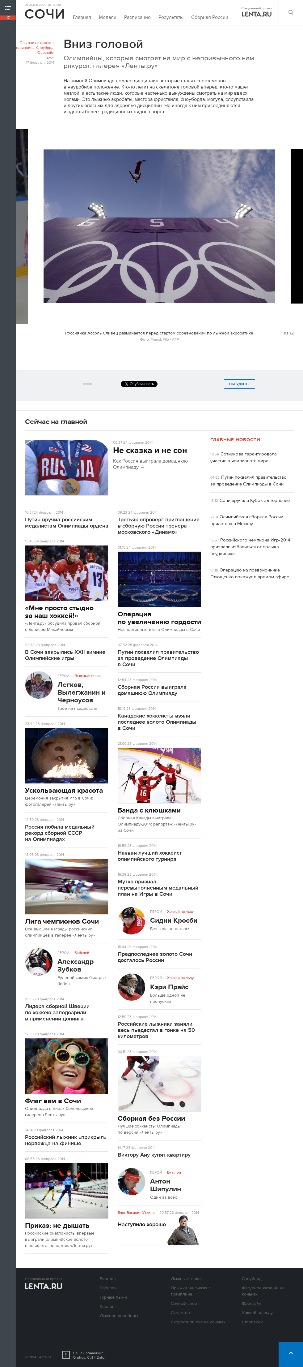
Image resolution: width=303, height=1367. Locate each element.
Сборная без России (151, 1118)
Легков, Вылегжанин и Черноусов (81, 692)
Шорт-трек (252, 1322)
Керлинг (108, 1306)
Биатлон (174, 1172)
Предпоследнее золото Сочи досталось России (155, 957)
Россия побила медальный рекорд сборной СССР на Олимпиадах (60, 833)
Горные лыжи (113, 1297)
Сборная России (209, 17)
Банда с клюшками (149, 810)
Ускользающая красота (64, 790)
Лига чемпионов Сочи (62, 921)
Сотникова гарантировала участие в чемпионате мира (243, 457)
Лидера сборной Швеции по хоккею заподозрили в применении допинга (57, 1012)
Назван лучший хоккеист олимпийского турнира (150, 856)
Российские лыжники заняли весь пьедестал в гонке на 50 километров (156, 1030)
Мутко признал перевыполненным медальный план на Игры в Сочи (158, 888)
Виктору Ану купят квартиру (154, 1154)
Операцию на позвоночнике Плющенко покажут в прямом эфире (249, 573)
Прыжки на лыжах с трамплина (35, 45)
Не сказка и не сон (150, 450)
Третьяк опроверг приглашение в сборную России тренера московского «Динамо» (159, 526)
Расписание (137, 17)
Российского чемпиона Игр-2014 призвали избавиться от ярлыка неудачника (250, 547)
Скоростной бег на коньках (198, 1322)
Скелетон (180, 1313)
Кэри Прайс (169, 986)
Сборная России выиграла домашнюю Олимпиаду (152, 690)
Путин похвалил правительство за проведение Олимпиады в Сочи (158, 658)
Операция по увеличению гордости (159, 618)
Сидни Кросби (173, 920)
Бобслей (81, 952)
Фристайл (45, 52)
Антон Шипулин (165, 1185)
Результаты (170, 17)
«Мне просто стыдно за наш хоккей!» (59, 611)
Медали (107, 17)
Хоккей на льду (180, 911)
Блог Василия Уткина (136, 1212)
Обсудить (239, 384)
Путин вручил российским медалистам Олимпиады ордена (66, 522)
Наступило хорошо (142, 1224)
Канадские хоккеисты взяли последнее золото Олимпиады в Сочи (157, 722)
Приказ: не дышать (57, 1225)
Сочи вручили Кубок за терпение (255, 500)
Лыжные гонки (87, 675)
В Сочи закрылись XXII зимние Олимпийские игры (65, 655)
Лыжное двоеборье (120, 1316)
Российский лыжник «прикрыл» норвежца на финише (66, 1140)
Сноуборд (44, 47)
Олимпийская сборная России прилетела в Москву (246, 520)
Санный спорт (185, 1303)
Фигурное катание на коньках (263, 1291)
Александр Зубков (75, 965)
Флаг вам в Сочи (53, 1100)
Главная (82, 17)
